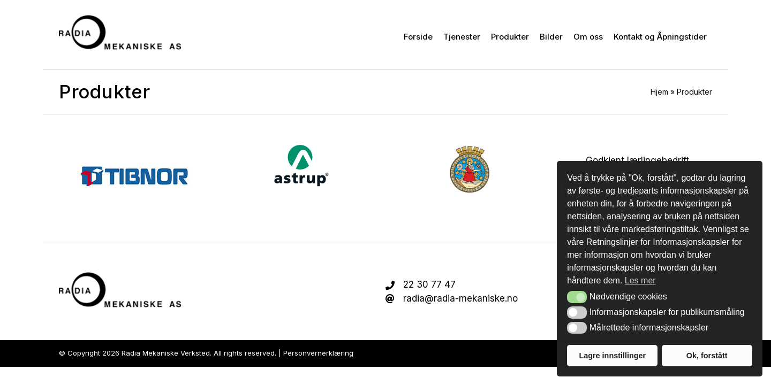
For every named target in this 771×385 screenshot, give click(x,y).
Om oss (588, 37)
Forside (418, 37)
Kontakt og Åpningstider (660, 37)
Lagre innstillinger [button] (612, 355)
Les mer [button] (640, 280)
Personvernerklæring (318, 353)
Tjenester (461, 37)
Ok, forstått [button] (707, 355)
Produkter (510, 37)
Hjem (659, 91)
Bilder (551, 37)
